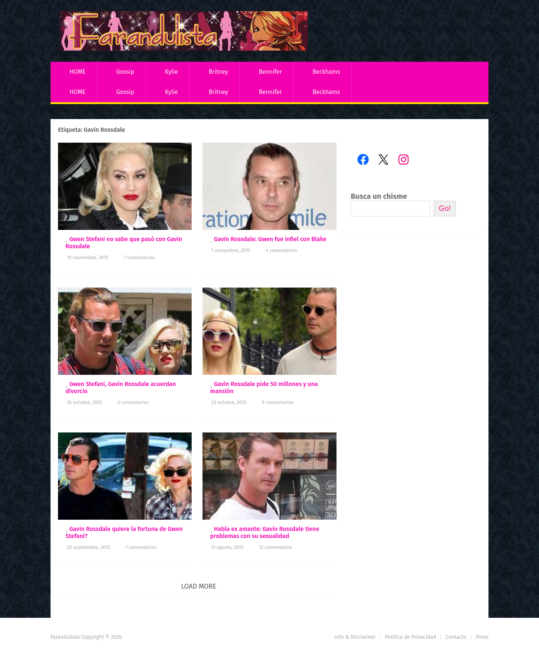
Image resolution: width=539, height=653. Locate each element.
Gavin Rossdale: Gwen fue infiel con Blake (270, 239)
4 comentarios (281, 250)
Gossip (125, 71)
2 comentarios (133, 402)
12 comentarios (275, 547)
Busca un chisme (379, 196)
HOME (78, 71)
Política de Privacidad (410, 637)
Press (482, 637)
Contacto (455, 637)
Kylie (171, 71)
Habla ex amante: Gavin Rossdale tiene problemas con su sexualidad (264, 532)
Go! (445, 208)
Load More (198, 586)
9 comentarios (277, 402)
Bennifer (270, 71)
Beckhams (326, 71)
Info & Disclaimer (355, 637)
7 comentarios (139, 257)
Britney (218, 71)
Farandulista (65, 637)
